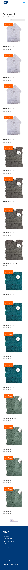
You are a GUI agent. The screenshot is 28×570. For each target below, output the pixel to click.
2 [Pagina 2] (13, 520)
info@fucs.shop (7, 550)
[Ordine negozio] (17, 20)
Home (4, 11)
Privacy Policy (6, 560)
